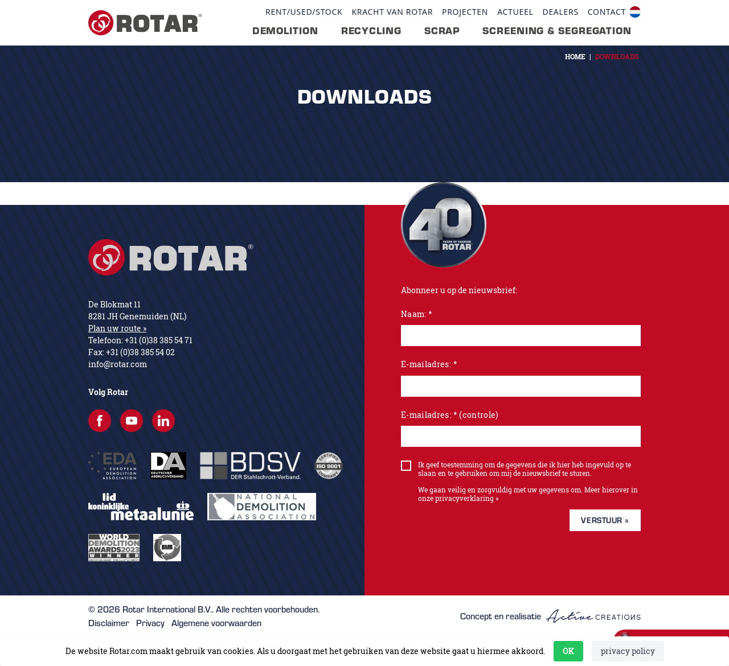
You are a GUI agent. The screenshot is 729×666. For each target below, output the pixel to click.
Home (575, 56)
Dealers (560, 11)
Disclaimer (108, 622)
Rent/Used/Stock (303, 11)
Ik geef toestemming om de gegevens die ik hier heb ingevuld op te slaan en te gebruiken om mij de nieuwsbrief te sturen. (524, 469)
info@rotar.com (117, 364)
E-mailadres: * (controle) (449, 414)
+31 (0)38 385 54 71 (159, 340)
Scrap (442, 31)
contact (607, 11)
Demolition (285, 31)
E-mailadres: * (429, 364)
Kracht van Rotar (392, 11)
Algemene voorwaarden (216, 622)
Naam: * (416, 314)
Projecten (465, 11)
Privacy (150, 622)
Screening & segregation (557, 31)
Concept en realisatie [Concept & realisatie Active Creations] (550, 616)
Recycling (371, 31)
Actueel (515, 11)
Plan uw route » (117, 328)
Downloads (616, 56)
